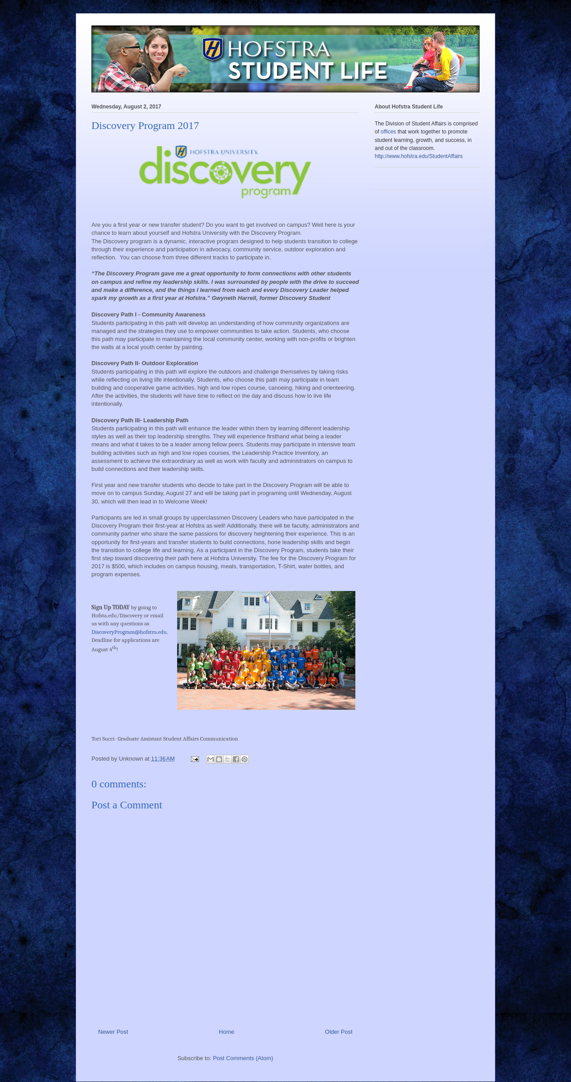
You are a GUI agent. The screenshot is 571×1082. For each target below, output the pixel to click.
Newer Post (113, 1031)
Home (227, 1031)
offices (388, 132)
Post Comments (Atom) (243, 1058)
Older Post (338, 1031)
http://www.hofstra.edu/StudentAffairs (419, 156)
